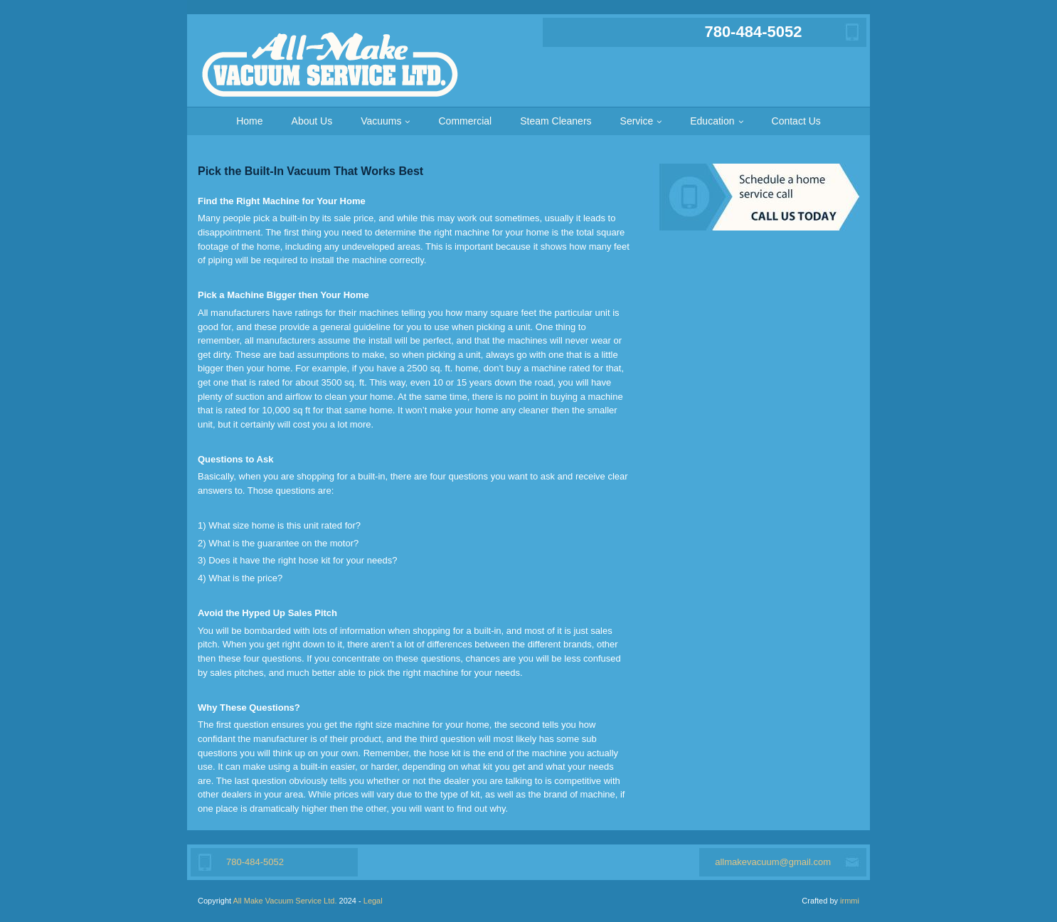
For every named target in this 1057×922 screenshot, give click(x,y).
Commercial (465, 121)
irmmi (849, 900)
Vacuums (381, 121)
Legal (373, 900)
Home (249, 121)
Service (637, 121)
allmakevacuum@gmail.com (773, 862)
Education (712, 121)
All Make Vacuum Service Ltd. (285, 900)
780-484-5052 (753, 32)
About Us (312, 121)
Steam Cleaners (555, 121)
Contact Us (796, 121)
